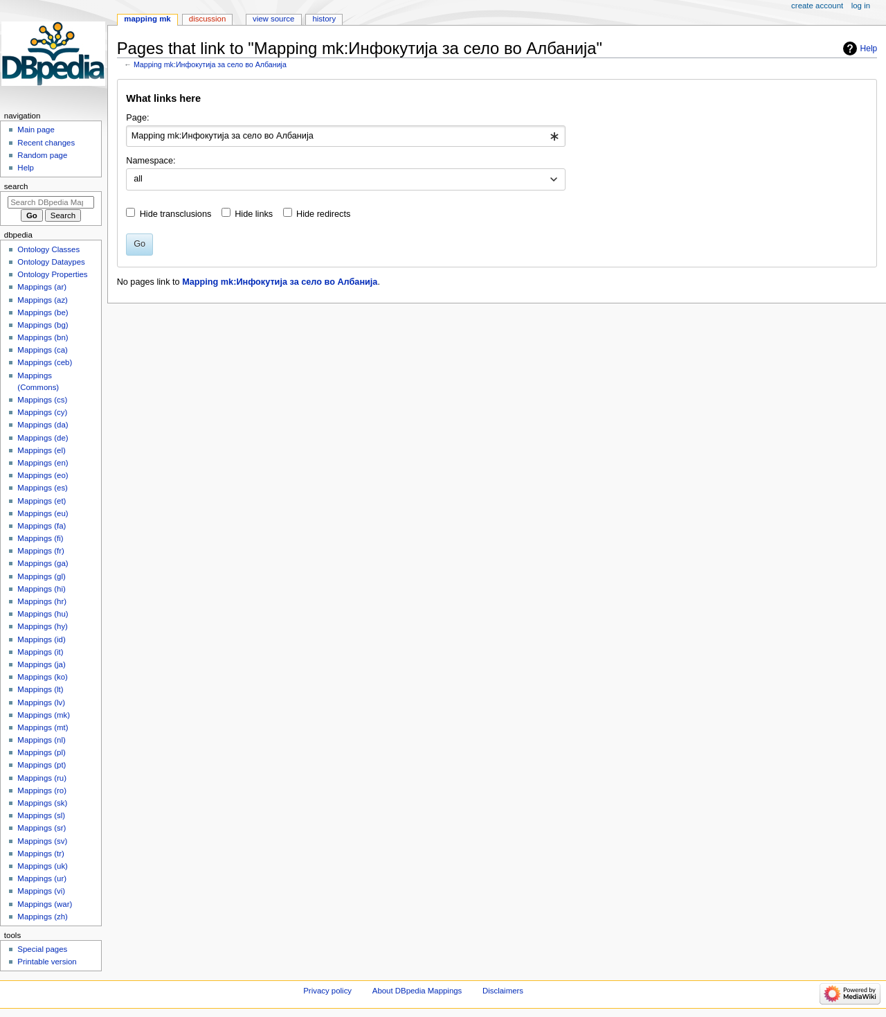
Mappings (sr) (41, 828)
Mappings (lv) (41, 702)
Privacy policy (327, 991)
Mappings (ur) (41, 878)
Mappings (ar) (41, 287)
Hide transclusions (176, 214)
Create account (817, 5)
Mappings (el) (41, 450)
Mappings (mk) (43, 715)
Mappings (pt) (41, 765)
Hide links (254, 214)
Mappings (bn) (42, 337)
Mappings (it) (40, 652)
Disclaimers (502, 991)
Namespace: (150, 161)
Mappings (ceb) (44, 362)
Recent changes (46, 143)
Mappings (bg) (42, 325)
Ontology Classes (48, 249)
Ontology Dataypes (50, 262)
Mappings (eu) (42, 513)
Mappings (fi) (40, 538)
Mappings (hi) (41, 589)
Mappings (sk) (42, 803)
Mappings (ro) (41, 790)
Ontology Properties (52, 274)
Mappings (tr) (40, 853)
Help (869, 48)
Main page (36, 129)
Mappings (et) (41, 501)
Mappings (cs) (42, 400)
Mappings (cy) (42, 412)
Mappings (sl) (41, 815)
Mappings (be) (42, 312)
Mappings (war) (44, 904)
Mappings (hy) (42, 626)
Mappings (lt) (40, 689)
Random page (42, 155)
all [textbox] (138, 179)
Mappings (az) (42, 300)
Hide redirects (323, 214)
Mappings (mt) (42, 727)
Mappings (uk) (42, 866)
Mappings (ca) (42, 350)
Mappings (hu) (42, 614)
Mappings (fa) (41, 526)
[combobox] (346, 136)
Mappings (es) (42, 488)
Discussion (207, 19)
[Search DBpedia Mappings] (51, 202)
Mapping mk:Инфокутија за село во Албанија (210, 64)
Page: (137, 118)
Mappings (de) (42, 438)
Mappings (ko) (42, 677)
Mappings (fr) (40, 551)
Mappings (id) (41, 639)
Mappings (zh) (42, 916)
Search (16, 186)
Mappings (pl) (41, 752)
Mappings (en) (42, 463)
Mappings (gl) (41, 576)
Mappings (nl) (41, 740)
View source (273, 19)
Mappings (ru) (41, 778)
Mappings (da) (42, 425)
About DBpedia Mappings (417, 991)
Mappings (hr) (41, 601)
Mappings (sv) (42, 841)
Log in (860, 5)
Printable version (46, 961)
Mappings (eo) (42, 475)
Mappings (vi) (41, 891)
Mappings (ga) (42, 563)
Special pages (42, 949)
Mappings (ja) (41, 664)
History (324, 19)
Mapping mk (147, 19)
